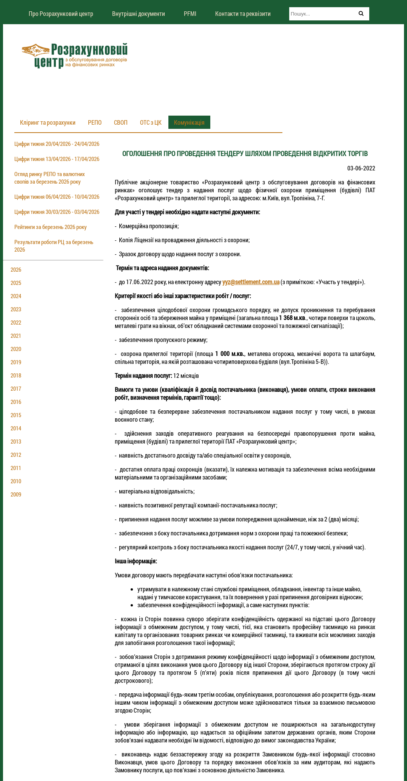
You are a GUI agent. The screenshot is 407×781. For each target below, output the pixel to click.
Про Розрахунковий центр (61, 13)
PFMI (190, 13)
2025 (16, 282)
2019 (16, 362)
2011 (16, 468)
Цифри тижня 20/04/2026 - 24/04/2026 (56, 143)
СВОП (121, 122)
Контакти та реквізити (243, 13)
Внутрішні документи (138, 13)
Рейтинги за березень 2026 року (50, 226)
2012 (16, 454)
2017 (16, 388)
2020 (16, 349)
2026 (16, 269)
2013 (16, 441)
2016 (16, 401)
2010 (16, 481)
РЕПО (95, 122)
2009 (16, 494)
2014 (16, 428)
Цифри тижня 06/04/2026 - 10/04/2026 (56, 196)
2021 (16, 335)
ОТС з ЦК (151, 122)
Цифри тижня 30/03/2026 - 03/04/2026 (56, 211)
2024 (16, 296)
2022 (16, 322)
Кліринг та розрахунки (48, 122)
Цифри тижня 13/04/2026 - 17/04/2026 (56, 158)
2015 (16, 415)
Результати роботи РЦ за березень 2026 (53, 245)
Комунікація (189, 122)
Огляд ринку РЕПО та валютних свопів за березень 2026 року (49, 177)
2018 (16, 375)
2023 (16, 309)
